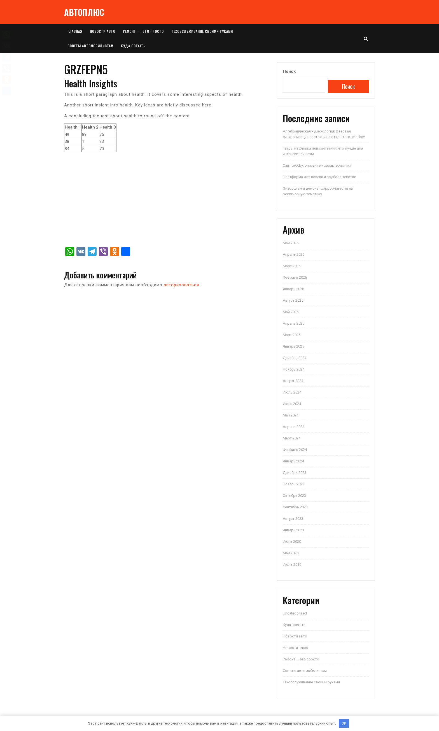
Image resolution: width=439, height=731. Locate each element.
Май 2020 (290, 553)
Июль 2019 (292, 564)
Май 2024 (290, 415)
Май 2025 (290, 312)
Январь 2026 (293, 289)
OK (344, 723)
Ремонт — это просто (143, 31)
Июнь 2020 (292, 541)
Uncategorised (295, 613)
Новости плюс (295, 648)
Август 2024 (293, 381)
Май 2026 (290, 243)
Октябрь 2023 (294, 495)
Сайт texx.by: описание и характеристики (317, 165)
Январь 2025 (293, 346)
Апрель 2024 (293, 427)
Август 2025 (293, 300)
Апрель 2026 (293, 254)
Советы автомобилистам (90, 45)
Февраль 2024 (295, 450)
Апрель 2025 (293, 323)
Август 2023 (293, 518)
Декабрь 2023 (294, 473)
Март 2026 (291, 266)
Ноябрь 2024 (293, 369)
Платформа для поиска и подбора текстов (319, 177)
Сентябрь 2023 (295, 507)
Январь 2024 (293, 461)
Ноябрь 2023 (293, 484)
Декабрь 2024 (294, 358)
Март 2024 (291, 438)
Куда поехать (133, 45)
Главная (74, 31)
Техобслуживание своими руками (202, 31)
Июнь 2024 (292, 404)
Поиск (289, 71)
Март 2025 (291, 335)
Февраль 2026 (295, 277)
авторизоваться (181, 284)
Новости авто (102, 31)
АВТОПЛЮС (84, 12)
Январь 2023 (293, 530)
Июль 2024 (292, 392)
